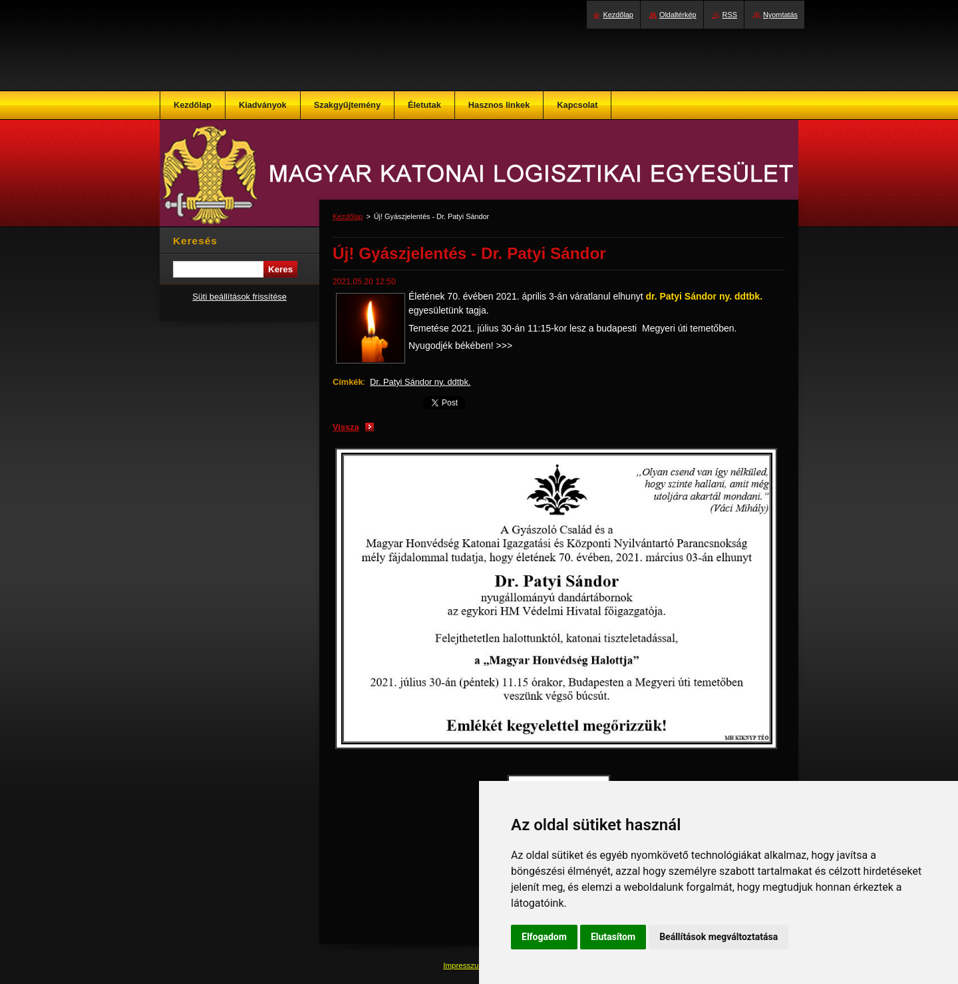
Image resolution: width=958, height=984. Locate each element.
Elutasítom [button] (613, 936)
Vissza (346, 427)
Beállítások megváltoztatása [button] (718, 936)
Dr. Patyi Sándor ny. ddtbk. (420, 382)
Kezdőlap (348, 216)
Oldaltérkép (678, 15)
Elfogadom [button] (544, 936)
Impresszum (465, 965)
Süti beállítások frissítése (239, 297)
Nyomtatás (780, 15)
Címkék (348, 382)
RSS (729, 15)
